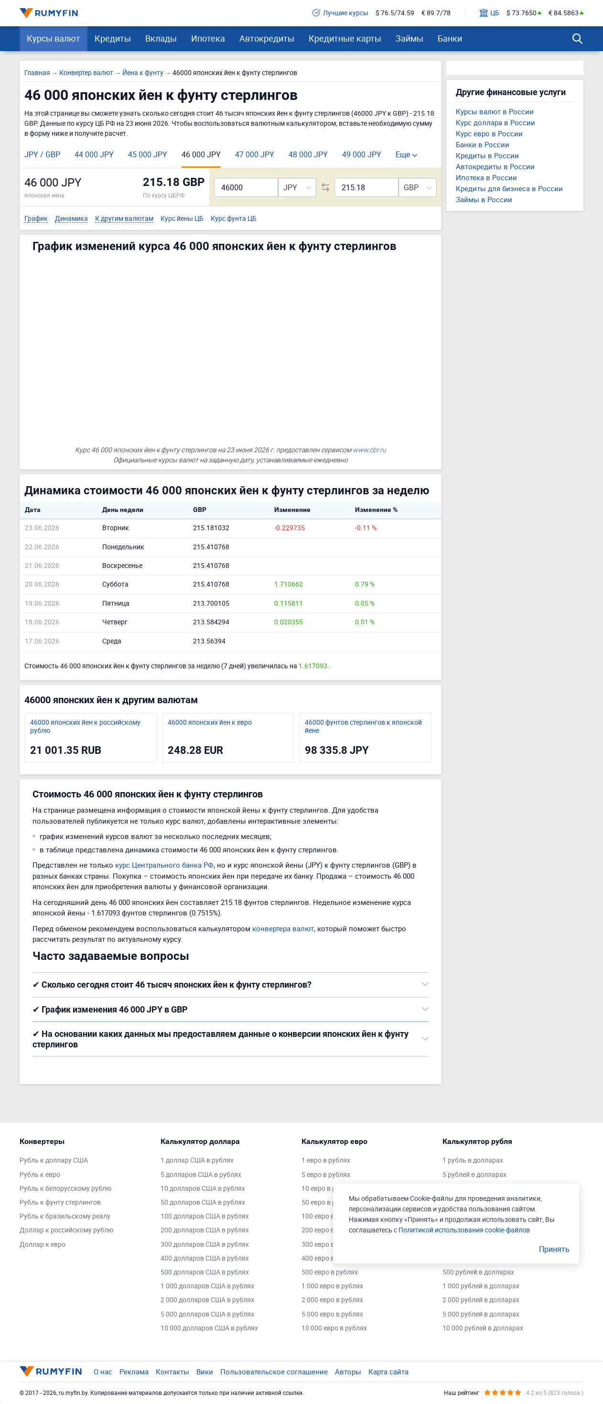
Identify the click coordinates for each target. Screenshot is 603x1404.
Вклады (161, 38)
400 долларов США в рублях (205, 1258)
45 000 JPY (147, 154)
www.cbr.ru (369, 449)
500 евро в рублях (330, 1272)
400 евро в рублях (330, 1258)
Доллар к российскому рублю (66, 1230)
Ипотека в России (486, 177)
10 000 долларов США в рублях (209, 1328)
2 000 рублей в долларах (480, 1300)
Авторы (348, 1371)
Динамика (71, 219)
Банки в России (482, 144)
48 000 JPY (308, 154)
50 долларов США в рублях (203, 1202)
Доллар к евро (42, 1245)
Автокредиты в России (495, 166)
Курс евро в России (489, 133)
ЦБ (489, 13)
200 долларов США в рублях (205, 1230)
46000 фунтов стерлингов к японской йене (363, 726)
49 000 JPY (361, 154)
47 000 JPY (254, 154)
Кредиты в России (487, 155)
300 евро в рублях (330, 1245)
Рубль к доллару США (54, 1160)
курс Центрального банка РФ (164, 865)
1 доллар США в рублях (197, 1160)
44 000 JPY (94, 154)
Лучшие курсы (340, 13)
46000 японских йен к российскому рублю (85, 726)
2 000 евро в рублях (332, 1300)
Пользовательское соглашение (274, 1371)
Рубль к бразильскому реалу (65, 1216)
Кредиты (113, 38)
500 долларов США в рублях (205, 1272)
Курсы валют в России (495, 111)
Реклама (134, 1371)
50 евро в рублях (328, 1202)
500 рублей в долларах (478, 1272)
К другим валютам (124, 219)
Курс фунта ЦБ (234, 219)
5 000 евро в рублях (332, 1314)
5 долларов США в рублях (201, 1175)
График (36, 219)
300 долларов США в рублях (205, 1245)
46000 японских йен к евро (210, 722)
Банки (450, 38)
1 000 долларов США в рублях (207, 1286)
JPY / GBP (42, 154)
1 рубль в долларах (472, 1160)
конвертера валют (283, 928)
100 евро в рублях (330, 1216)
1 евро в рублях (326, 1160)
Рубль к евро (40, 1175)
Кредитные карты (345, 38)
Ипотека (208, 38)
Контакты (172, 1371)
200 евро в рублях (330, 1230)
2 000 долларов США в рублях (207, 1300)
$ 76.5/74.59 (395, 13)
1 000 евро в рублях (332, 1286)
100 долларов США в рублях (205, 1216)
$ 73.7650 (521, 13)
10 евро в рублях (328, 1189)
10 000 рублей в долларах (482, 1328)
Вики (204, 1371)
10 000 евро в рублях (334, 1328)
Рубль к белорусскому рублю (65, 1189)
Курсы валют (53, 38)
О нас (103, 1371)
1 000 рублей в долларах (480, 1286)
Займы (409, 38)
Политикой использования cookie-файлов (464, 1229)
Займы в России (484, 199)
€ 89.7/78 (436, 13)
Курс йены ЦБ (182, 219)
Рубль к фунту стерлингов (60, 1202)
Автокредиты (266, 38)
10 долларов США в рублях (203, 1189)
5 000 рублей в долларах (480, 1314)
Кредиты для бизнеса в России (509, 188)
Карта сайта (388, 1371)
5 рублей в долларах (474, 1175)
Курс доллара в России (495, 122)
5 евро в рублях (326, 1175)
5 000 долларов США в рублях (207, 1314)
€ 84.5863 (564, 13)
